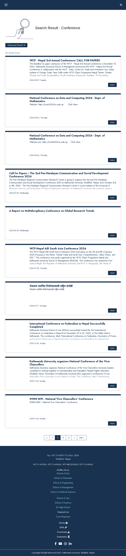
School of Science (63, 502)
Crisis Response (63, 516)
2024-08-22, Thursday (38, 117)
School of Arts (63, 473)
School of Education (63, 478)
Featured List (63, 512)
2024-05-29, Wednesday (19, 230)
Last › (81, 437)
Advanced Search (16, 45)
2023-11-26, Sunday (37, 343)
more (112, 84)
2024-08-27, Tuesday (38, 80)
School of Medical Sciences (63, 491)
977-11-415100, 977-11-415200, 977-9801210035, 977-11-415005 (63, 464)
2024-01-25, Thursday (38, 268)
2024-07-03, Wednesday (19, 193)
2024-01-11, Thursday (38, 305)
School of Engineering (63, 482)
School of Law (63, 498)
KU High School (63, 507)
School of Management (63, 487)
